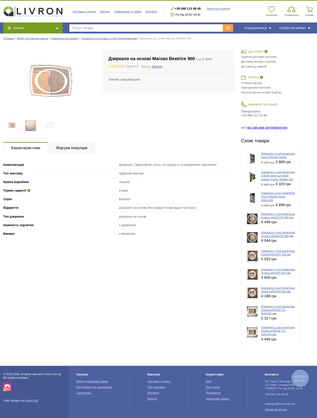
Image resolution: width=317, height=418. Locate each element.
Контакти (151, 11)
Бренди (105, 11)
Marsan (157, 66)
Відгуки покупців (71, 148)
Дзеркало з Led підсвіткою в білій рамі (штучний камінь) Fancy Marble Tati (278, 176)
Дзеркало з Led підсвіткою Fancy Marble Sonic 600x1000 (278, 197)
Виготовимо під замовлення (94, 387)
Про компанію (156, 387)
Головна (8, 38)
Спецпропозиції (257, 28)
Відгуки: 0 (132, 66)
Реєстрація (213, 387)
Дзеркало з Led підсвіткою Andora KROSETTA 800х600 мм (278, 310)
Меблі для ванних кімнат (32, 38)
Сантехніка (83, 392)
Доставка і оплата (84, 11)
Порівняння (213, 392)
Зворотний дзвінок (218, 8)
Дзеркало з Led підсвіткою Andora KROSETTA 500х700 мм (278, 331)
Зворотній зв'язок (276, 409)
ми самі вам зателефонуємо (267, 127)
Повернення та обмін (127, 11)
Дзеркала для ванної (65, 38)
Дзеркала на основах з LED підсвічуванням (109, 38)
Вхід (208, 381)
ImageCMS (32, 400)
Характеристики (25, 148)
